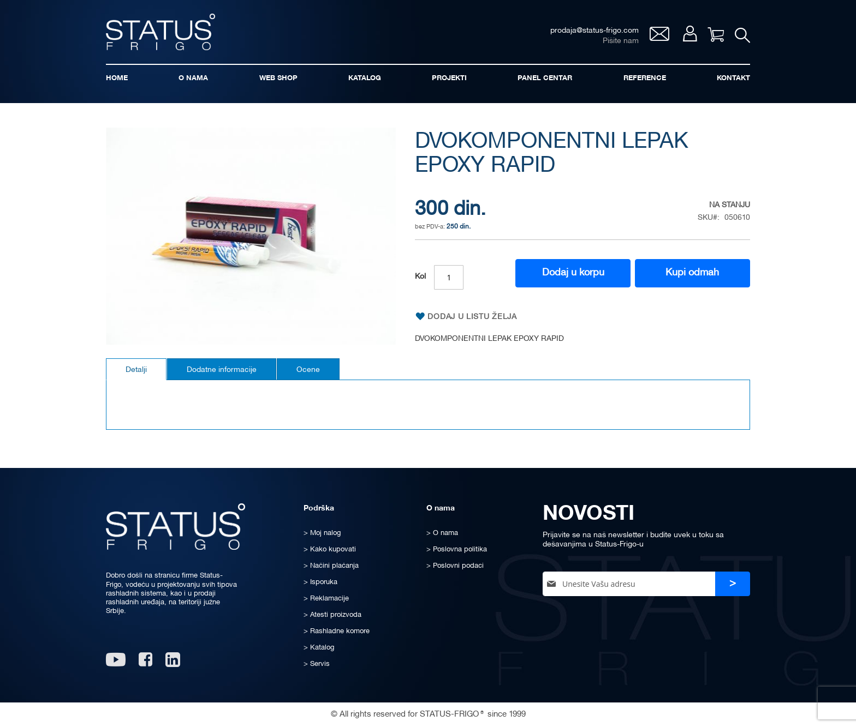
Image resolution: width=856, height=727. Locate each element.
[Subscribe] (732, 584)
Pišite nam (621, 41)
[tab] (136, 369)
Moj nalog (690, 33)
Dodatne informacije (222, 370)
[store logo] (160, 32)
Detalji (136, 370)
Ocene (308, 370)
